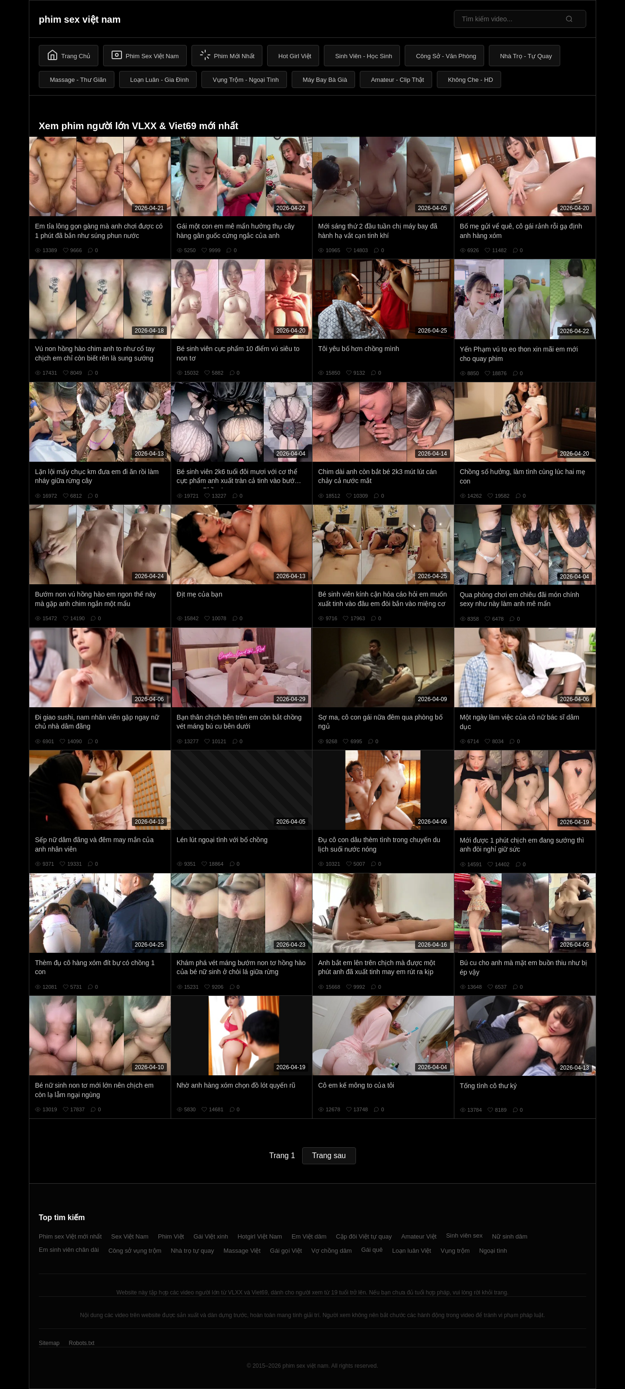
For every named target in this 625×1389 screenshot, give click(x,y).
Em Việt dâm (309, 1236)
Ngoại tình (493, 1250)
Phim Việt (171, 1236)
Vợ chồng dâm (332, 1250)
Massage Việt (242, 1250)
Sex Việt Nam (129, 1236)
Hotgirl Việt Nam (259, 1236)
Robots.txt (81, 1343)
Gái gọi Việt (286, 1250)
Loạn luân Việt (411, 1250)
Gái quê (372, 1249)
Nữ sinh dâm (510, 1236)
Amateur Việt (419, 1236)
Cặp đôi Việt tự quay (364, 1236)
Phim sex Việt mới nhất (70, 1236)
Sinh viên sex (464, 1235)
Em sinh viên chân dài (69, 1249)
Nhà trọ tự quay (192, 1250)
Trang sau (329, 1156)
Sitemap (49, 1343)
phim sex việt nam (80, 19)
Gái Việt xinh (210, 1236)
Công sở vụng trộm (134, 1250)
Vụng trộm (455, 1250)
